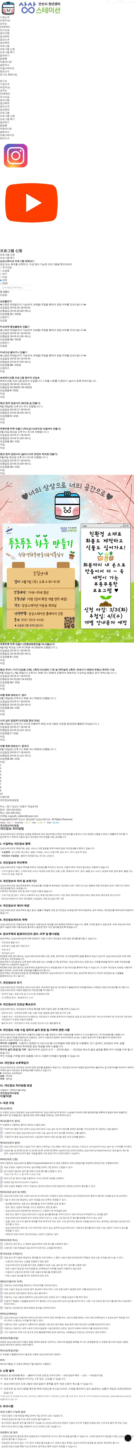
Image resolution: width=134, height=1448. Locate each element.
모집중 (5, 270)
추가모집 (7, 267)
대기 (4, 274)
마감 (4, 277)
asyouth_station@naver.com (115, 1396)
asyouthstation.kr (44, 1163)
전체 (4, 280)
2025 (5, 283)
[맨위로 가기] (128, 1438)
